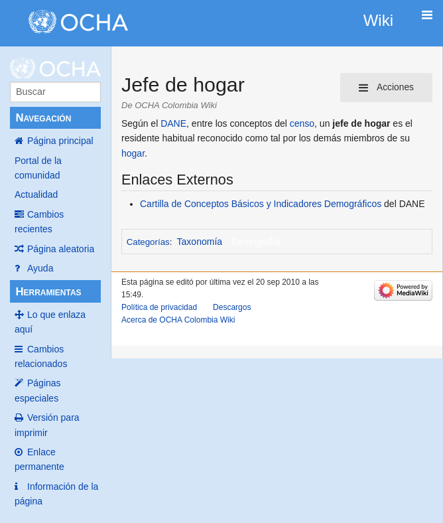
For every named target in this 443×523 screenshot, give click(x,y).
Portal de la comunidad (38, 168)
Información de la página (56, 493)
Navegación (43, 118)
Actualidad (36, 194)
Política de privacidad (159, 307)
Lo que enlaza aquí (50, 322)
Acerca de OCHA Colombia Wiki (178, 320)
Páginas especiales (38, 390)
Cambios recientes (39, 221)
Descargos (232, 307)
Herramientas (48, 291)
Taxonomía (199, 241)
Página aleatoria (60, 249)
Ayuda (40, 268)
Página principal (60, 140)
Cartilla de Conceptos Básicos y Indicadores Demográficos (260, 203)
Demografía (255, 241)
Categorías (148, 242)
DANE (173, 123)
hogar (133, 153)
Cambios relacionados (41, 356)
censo (302, 123)
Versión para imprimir (47, 424)
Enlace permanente (39, 459)
